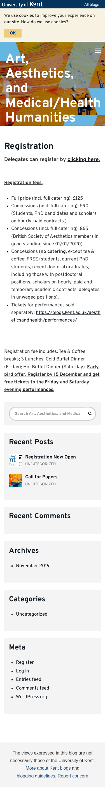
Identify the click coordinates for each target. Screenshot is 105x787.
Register (25, 663)
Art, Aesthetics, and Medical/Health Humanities (53, 88)
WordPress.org (31, 697)
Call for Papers (41, 477)
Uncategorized (32, 614)
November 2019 (33, 566)
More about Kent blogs (48, 768)
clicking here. (83, 159)
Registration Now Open (50, 457)
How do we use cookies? (44, 22)
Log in (22, 671)
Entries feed (28, 680)
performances (38, 390)
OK (13, 33)
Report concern (73, 776)
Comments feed (32, 688)
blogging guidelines (36, 776)
